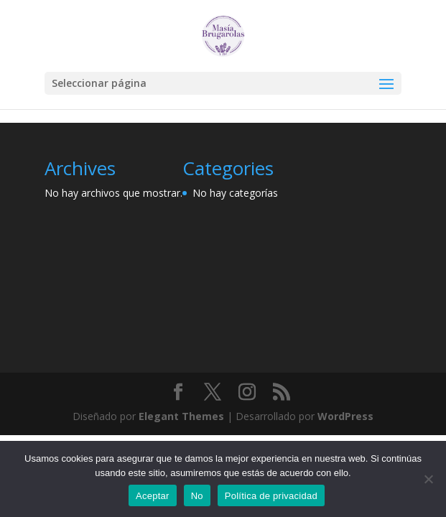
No (197, 495)
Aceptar (152, 495)
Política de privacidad (271, 495)
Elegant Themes (181, 416)
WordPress (345, 416)
